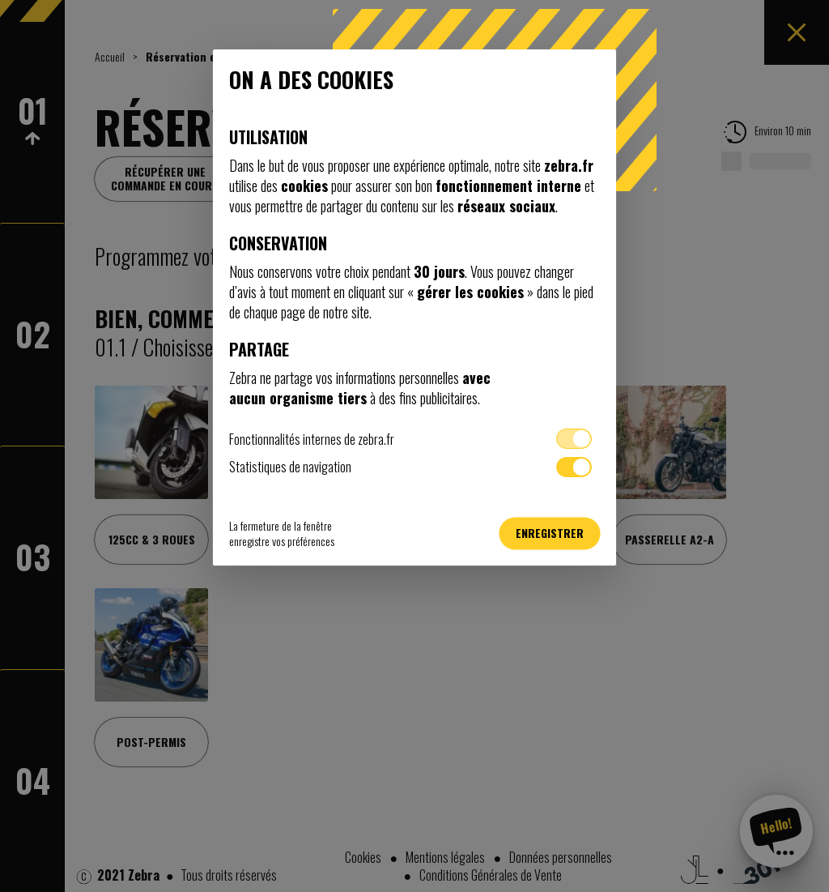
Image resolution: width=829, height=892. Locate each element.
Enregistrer (550, 532)
